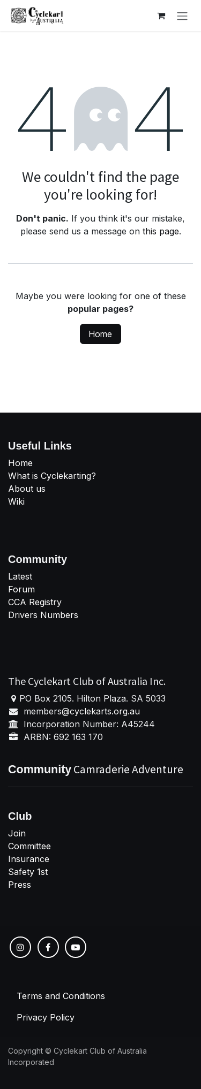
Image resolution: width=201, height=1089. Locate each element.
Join (17, 833)
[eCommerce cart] (161, 15)
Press (19, 884)
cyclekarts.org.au (105, 711)
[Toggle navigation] (182, 15)
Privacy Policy (46, 1017)
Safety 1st (29, 871)
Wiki (16, 501)
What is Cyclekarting (49, 475)
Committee (29, 846)
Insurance (28, 859)
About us (27, 488)
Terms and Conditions (61, 996)
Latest (20, 576)
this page (161, 231)
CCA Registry (35, 602)
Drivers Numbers (43, 615)
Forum (21, 589)
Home (100, 334)
